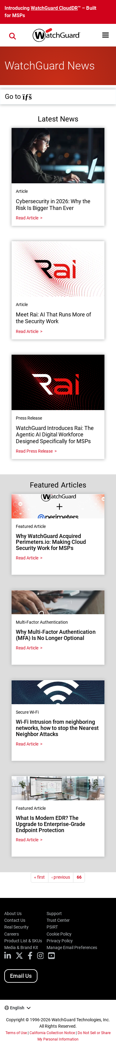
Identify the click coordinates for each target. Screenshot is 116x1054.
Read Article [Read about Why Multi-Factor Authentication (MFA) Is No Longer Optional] (27, 647)
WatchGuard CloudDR (54, 8)
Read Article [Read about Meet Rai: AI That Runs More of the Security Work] (27, 331)
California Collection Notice (52, 1033)
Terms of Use (16, 1033)
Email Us (21, 976)
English (17, 1007)
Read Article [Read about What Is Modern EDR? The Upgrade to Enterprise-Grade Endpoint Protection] (27, 839)
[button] (105, 35)
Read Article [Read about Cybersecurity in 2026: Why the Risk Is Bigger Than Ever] (27, 217)
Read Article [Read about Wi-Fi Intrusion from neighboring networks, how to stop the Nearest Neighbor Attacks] (27, 744)
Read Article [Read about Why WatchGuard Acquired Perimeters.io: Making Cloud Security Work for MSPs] (27, 557)
